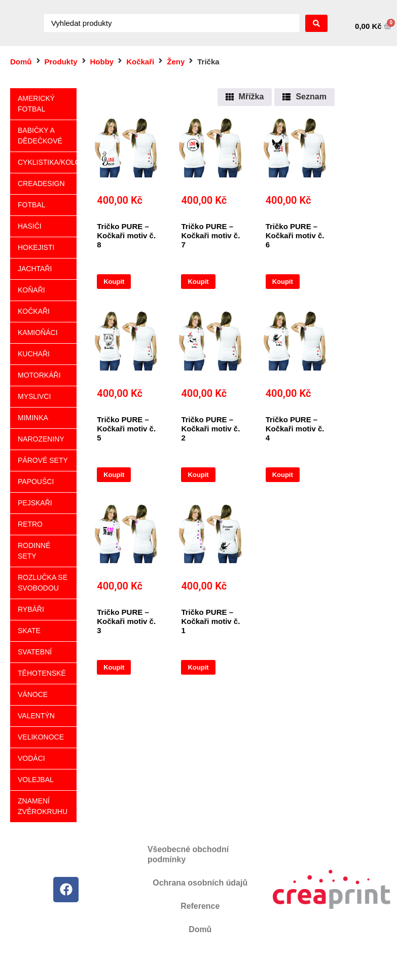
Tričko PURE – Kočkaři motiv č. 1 (210, 621)
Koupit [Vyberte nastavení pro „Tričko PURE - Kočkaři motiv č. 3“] (113, 667)
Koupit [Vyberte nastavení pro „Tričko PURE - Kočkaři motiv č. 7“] (198, 281)
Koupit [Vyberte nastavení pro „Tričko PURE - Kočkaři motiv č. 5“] (113, 474)
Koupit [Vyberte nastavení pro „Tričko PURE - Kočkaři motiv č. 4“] (282, 474)
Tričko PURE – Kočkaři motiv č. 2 (210, 428)
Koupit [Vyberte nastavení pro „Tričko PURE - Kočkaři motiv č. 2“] (198, 474)
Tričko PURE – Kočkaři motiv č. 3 (126, 621)
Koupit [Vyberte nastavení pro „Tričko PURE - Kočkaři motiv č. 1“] (198, 667)
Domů (21, 61)
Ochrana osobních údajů (200, 882)
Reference (200, 906)
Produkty (61, 61)
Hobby (102, 61)
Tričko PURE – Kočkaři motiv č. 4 (295, 428)
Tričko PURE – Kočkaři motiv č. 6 (295, 235)
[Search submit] (316, 23)
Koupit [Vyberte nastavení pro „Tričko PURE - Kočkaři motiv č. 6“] (282, 281)
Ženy (176, 61)
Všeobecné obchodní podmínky (188, 854)
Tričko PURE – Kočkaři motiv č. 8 (126, 235)
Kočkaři (140, 61)
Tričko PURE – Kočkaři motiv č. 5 (126, 428)
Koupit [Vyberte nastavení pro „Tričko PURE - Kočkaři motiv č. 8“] (113, 281)
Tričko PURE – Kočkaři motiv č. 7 (210, 235)
